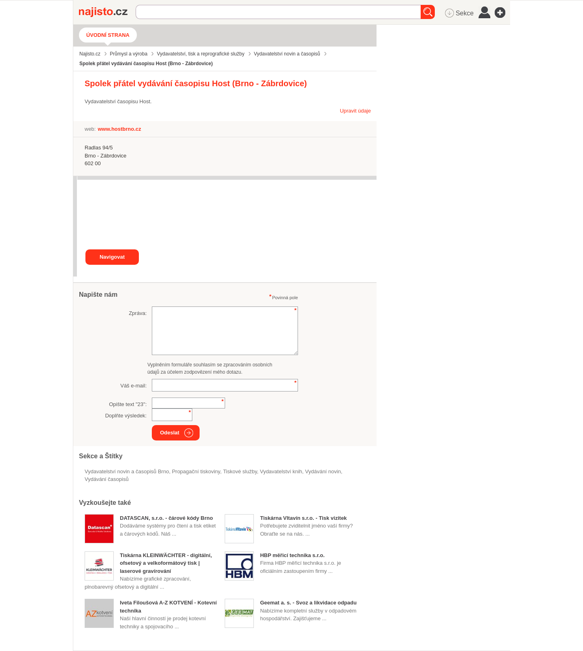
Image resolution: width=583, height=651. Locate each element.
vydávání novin (323, 471)
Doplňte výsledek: (126, 416)
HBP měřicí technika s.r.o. (292, 555)
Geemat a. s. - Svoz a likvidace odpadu (308, 603)
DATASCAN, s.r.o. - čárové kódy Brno (166, 518)
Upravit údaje (355, 111)
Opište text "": (128, 404)
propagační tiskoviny (196, 471)
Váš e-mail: (133, 386)
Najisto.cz (107, 12)
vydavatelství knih (281, 471)
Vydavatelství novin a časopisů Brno (127, 471)
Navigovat (112, 257)
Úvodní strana (108, 35)
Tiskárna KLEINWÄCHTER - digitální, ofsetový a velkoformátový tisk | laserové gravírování (166, 563)
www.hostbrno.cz (119, 129)
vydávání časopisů (107, 479)
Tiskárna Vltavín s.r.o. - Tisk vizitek (303, 518)
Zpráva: (138, 313)
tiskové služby (240, 471)
